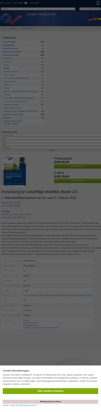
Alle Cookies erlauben (50, 391)
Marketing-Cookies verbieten (50, 401)
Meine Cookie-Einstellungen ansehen (20, 405)
